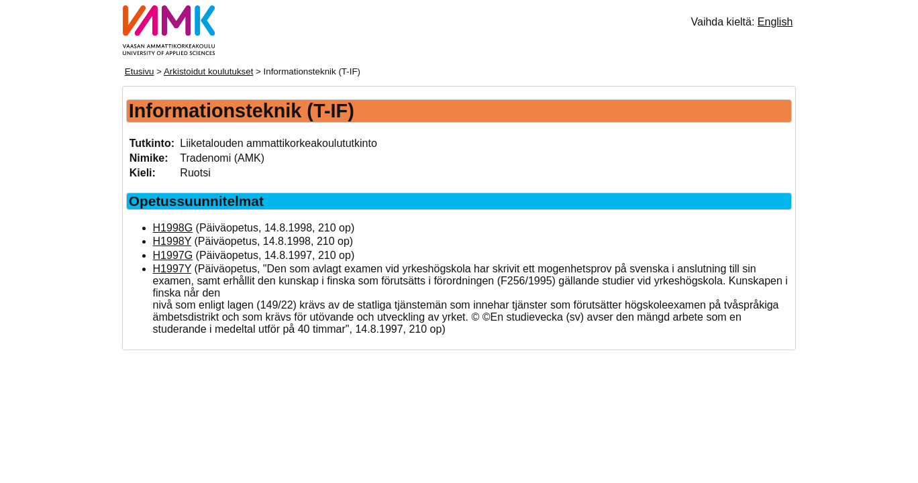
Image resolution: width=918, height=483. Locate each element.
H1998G (173, 227)
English (775, 22)
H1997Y (172, 268)
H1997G (173, 255)
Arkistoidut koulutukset (208, 71)
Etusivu (139, 71)
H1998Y (172, 241)
